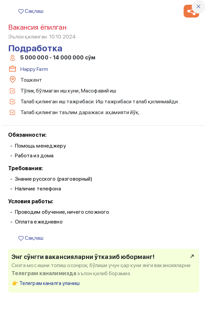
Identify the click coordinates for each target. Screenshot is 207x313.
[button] (191, 11)
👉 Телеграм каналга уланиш (46, 283)
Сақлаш (30, 11)
